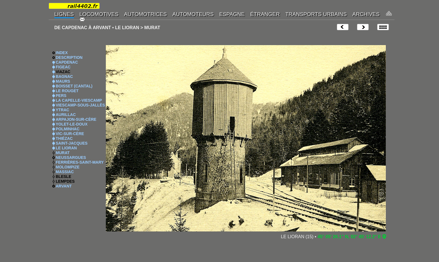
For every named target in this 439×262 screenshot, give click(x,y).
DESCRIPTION (69, 57)
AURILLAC (66, 114)
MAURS (63, 81)
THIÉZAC (64, 138)
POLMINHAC (68, 129)
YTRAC (62, 110)
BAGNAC (64, 76)
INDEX (62, 52)
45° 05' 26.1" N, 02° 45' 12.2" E (349, 236)
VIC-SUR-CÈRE (70, 133)
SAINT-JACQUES (72, 143)
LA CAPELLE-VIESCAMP (79, 100)
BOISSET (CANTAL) (74, 86)
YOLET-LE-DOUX (72, 124)
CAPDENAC (67, 62)
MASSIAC (65, 172)
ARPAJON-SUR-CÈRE (76, 119)
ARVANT (64, 186)
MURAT (63, 152)
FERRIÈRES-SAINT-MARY (80, 162)
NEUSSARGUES (71, 157)
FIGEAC (63, 67)
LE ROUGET (67, 91)
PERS (61, 95)
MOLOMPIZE (68, 167)
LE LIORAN (66, 148)
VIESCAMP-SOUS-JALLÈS (80, 105)
